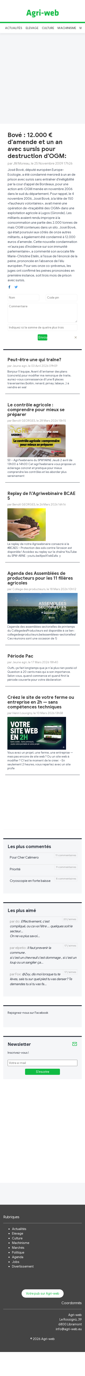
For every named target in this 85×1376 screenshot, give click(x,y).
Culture (48, 28)
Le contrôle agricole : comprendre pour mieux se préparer (36, 409)
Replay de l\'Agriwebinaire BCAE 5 (41, 496)
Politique (18, 1252)
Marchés (18, 1248)
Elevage (32, 28)
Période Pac (20, 656)
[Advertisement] (41, 78)
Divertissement (23, 1266)
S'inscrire (42, 1072)
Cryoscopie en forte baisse (30, 881)
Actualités (13, 28)
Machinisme (67, 28)
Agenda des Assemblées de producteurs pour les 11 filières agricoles (40, 578)
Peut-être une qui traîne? (34, 359)
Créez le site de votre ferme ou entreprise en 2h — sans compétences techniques (40, 702)
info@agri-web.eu (69, 1329)
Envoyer (43, 337)
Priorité (15, 869)
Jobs (15, 1262)
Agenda (17, 1257)
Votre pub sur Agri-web (42, 1293)
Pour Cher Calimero (24, 857)
